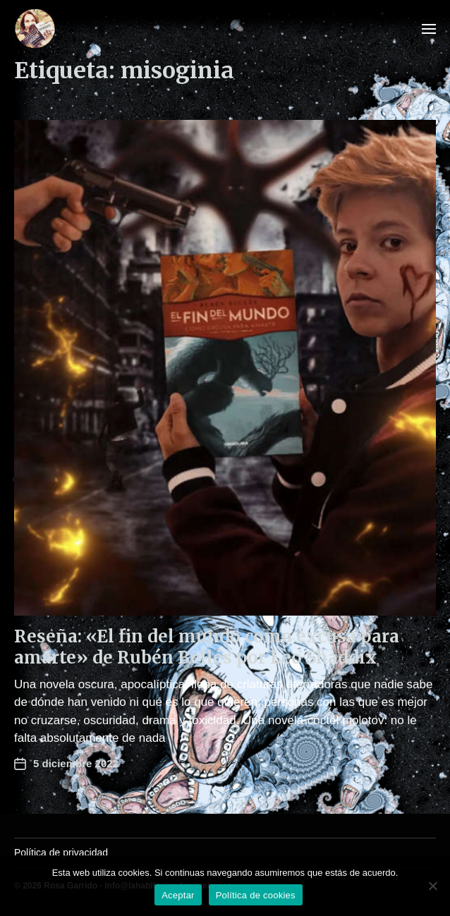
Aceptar (178, 895)
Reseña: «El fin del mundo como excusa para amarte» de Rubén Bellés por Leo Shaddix (206, 646)
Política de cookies (256, 895)
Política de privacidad (61, 852)
